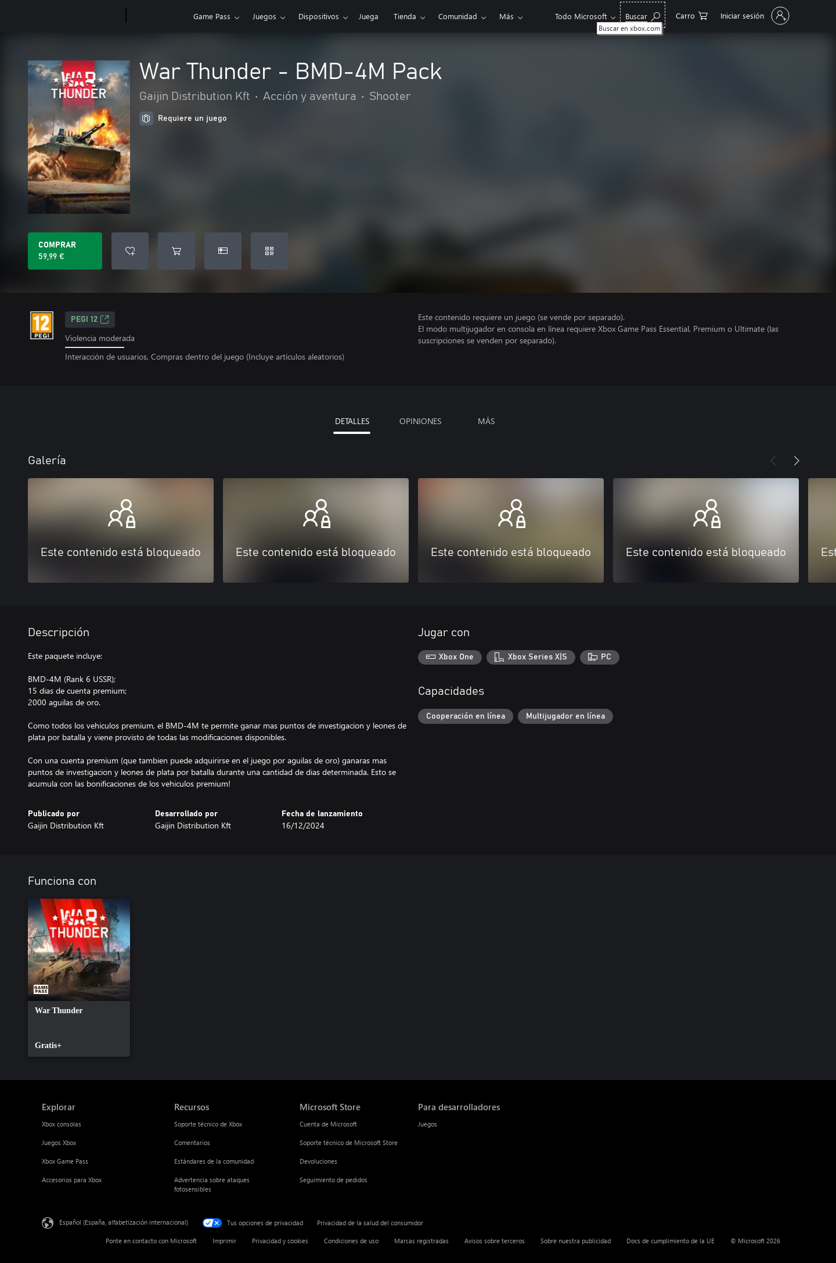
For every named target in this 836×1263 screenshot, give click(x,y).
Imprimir (224, 1240)
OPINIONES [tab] (420, 420)
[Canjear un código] (269, 251)
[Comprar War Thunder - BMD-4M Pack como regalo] (223, 251)
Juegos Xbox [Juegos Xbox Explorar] (59, 1142)
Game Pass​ (211, 16)
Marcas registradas (421, 1240)
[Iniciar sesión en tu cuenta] (754, 16)
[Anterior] (773, 461)
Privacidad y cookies (280, 1240)
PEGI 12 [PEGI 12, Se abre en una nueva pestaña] (90, 319)
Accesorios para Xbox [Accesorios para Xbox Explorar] (72, 1179)
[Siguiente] (796, 461)
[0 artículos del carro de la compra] (692, 14)
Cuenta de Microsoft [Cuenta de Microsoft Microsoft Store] (328, 1124)
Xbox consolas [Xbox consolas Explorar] (61, 1124)
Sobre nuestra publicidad (575, 1240)
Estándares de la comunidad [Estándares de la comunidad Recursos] (214, 1161)
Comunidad (457, 16)
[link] (79, 978)
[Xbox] (158, 16)
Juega (369, 16)
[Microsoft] (81, 16)
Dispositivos (318, 16)
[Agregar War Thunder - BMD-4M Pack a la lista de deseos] (130, 251)
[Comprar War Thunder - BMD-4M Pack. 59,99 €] (65, 251)
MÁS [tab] (486, 420)
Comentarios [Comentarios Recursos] (192, 1142)
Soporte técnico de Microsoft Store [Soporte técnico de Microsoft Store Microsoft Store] (349, 1142)
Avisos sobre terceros (494, 1240)
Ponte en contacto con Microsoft (151, 1240)
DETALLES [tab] (352, 420)
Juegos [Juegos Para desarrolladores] (427, 1124)
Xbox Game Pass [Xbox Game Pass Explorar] (65, 1161)
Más (506, 16)
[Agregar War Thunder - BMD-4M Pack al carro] (176, 251)
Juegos (264, 16)
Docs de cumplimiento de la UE (670, 1240)
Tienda (405, 16)
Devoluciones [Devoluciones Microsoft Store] (318, 1161)
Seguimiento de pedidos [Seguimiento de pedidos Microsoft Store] (333, 1179)
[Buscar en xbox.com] (642, 15)
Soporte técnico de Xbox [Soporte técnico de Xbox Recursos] (208, 1124)
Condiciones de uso (351, 1240)
